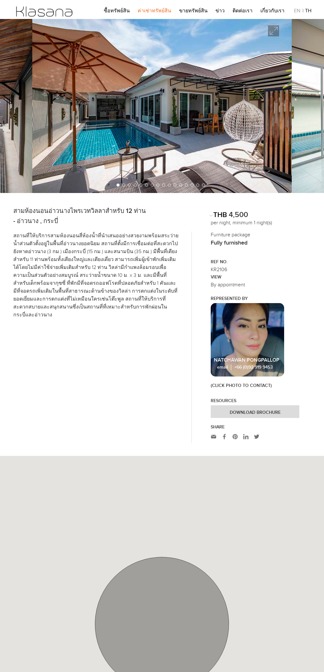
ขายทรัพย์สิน (193, 12)
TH (308, 12)
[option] (162, 106)
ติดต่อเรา (242, 12)
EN (297, 12)
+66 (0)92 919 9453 (253, 367)
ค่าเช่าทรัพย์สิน (154, 12)
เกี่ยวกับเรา (272, 12)
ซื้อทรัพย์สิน (117, 12)
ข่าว (220, 12)
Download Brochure (255, 412)
